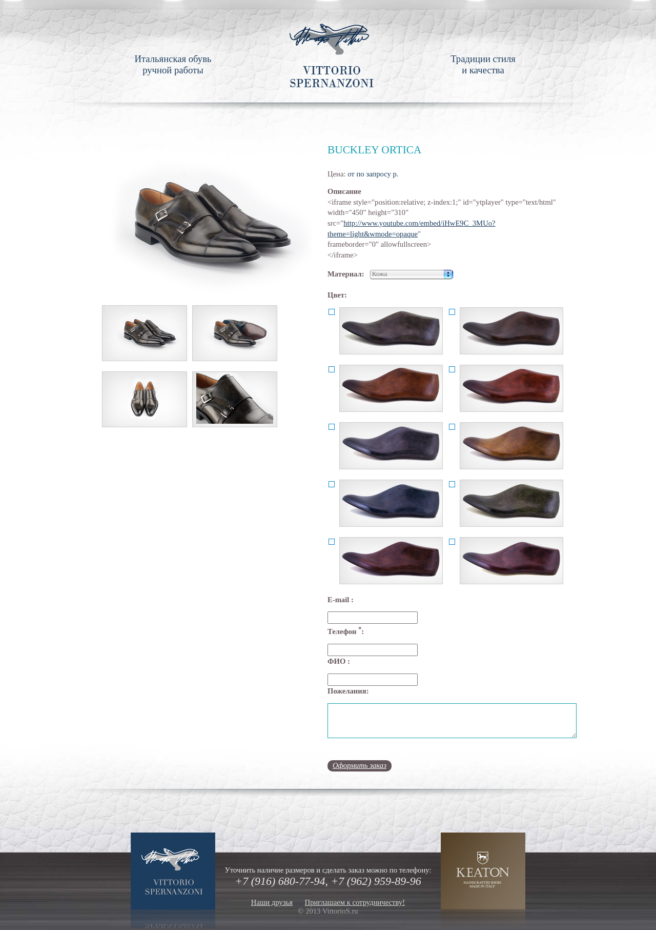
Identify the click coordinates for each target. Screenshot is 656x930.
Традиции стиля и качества (483, 64)
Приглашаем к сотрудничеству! (355, 902)
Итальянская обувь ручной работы (172, 64)
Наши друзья (272, 902)
